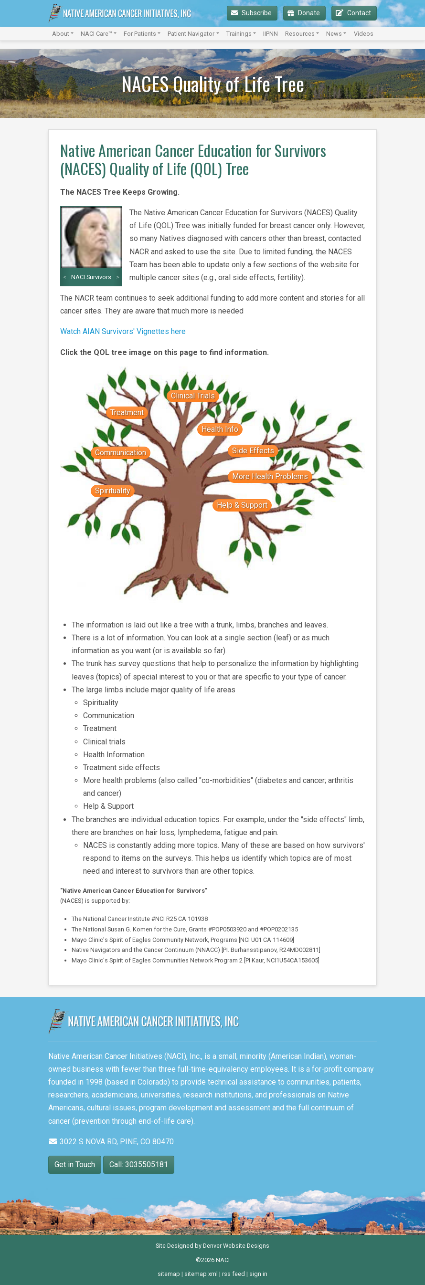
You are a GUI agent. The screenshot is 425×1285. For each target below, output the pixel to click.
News (334, 33)
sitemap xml (201, 1273)
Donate (304, 13)
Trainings (239, 33)
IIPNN (270, 33)
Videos (363, 33)
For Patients (140, 33)
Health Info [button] (220, 429)
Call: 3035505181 (138, 1164)
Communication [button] (120, 452)
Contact (354, 13)
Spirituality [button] (112, 490)
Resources (300, 33)
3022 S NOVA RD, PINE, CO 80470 (111, 1141)
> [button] (117, 277)
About (60, 33)
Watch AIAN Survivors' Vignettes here (123, 331)
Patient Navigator (191, 33)
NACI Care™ (96, 33)
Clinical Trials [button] (193, 395)
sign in (258, 1273)
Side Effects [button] (253, 450)
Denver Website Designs (236, 1245)
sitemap (169, 1273)
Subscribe (252, 13)
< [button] (64, 277)
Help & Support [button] (242, 505)
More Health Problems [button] (270, 476)
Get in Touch (74, 1164)
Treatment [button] (127, 412)
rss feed (233, 1273)
